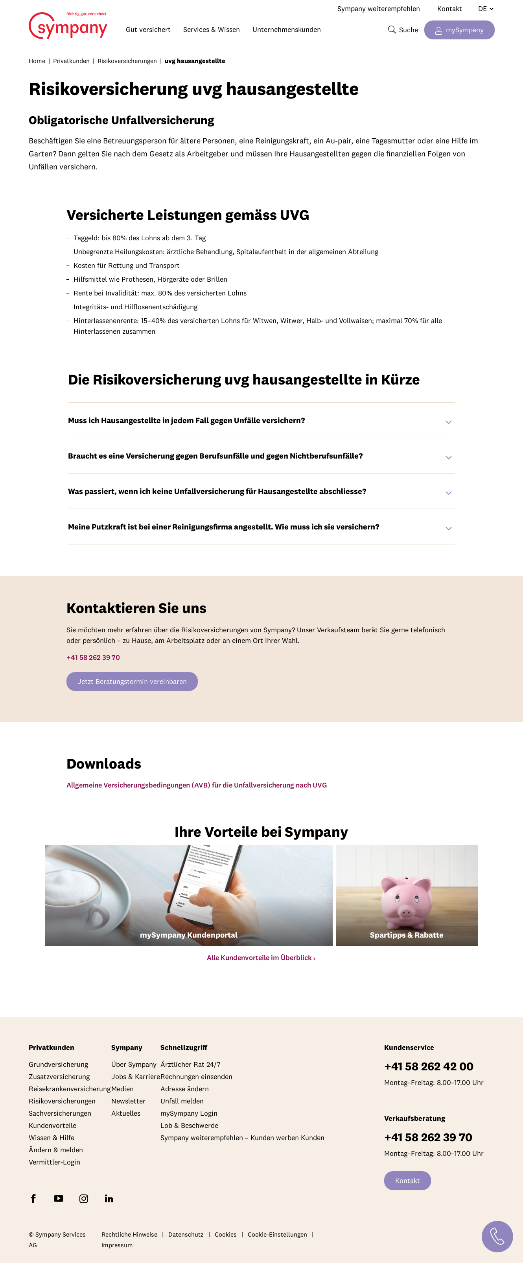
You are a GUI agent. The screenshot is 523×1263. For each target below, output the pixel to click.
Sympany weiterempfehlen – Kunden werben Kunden (242, 1137)
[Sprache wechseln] (483, 8)
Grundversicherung (58, 1064)
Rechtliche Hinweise (129, 1234)
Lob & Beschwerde (189, 1125)
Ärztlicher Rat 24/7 (190, 1064)
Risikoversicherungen (127, 61)
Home (56, 22)
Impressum (117, 1245)
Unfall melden (182, 1100)
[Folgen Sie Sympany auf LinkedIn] (110, 1197)
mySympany (465, 29)
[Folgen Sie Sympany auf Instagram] (85, 1197)
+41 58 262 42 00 (428, 1066)
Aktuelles (125, 1113)
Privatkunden (71, 61)
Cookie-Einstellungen (277, 1234)
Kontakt (449, 8)
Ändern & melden (56, 1149)
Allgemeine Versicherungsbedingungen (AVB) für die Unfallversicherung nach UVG (196, 784)
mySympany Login (188, 1113)
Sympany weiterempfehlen (378, 8)
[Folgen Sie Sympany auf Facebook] (35, 1197)
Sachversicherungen (60, 1113)
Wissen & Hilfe (51, 1137)
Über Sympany (134, 1064)
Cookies (226, 1234)
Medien (122, 1088)
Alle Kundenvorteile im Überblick (259, 957)
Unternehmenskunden (286, 29)
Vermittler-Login (54, 1161)
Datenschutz (186, 1234)
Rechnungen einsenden (196, 1076)
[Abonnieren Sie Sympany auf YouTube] (60, 1197)
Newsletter (128, 1100)
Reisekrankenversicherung (69, 1088)
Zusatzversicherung (59, 1076)
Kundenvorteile (52, 1125)
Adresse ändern (184, 1088)
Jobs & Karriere (135, 1076)
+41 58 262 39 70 (93, 657)
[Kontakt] (497, 1236)
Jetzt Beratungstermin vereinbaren (132, 681)
